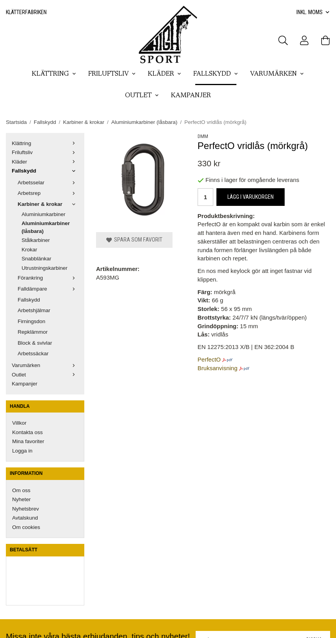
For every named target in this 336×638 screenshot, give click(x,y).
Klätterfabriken (26, 12)
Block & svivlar (35, 343)
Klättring (54, 74)
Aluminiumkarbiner (43, 214)
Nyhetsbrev (25, 509)
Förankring (48, 278)
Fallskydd (215, 74)
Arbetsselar (48, 182)
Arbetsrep (48, 193)
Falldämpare (48, 289)
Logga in (22, 451)
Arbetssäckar (33, 353)
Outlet (142, 96)
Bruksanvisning (218, 368)
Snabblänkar (36, 259)
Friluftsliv (112, 74)
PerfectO (209, 359)
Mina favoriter (28, 441)
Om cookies (26, 527)
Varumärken (277, 74)
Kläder (165, 74)
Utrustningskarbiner (44, 268)
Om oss (21, 490)
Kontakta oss (27, 432)
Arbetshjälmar (34, 310)
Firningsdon (31, 321)
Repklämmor (33, 332)
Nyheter (21, 499)
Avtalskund (25, 518)
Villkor (19, 423)
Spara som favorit (134, 239)
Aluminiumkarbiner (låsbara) (46, 227)
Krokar (29, 250)
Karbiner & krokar (48, 204)
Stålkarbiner (36, 240)
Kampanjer (191, 96)
